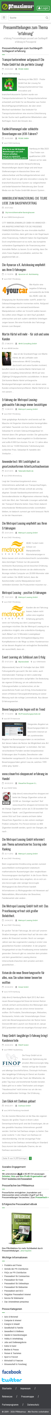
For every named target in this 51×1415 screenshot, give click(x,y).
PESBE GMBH (23, 69)
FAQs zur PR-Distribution (15, 1272)
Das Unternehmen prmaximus (16, 1301)
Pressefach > (42, 1197)
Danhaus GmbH (24, 1106)
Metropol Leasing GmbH (28, 409)
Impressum (25, 1388)
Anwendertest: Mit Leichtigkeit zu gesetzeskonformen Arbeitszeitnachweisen (25, 464)
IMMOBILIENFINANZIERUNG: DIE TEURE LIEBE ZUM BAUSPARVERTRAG (24, 200)
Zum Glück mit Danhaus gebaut (19, 1100)
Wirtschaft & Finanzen (13, 1360)
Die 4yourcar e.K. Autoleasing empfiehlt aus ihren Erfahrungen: (23, 267)
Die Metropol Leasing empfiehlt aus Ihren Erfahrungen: (24, 525)
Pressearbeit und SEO (13, 1290)
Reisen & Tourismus (12, 1353)
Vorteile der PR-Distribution (16, 1268)
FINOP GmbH (23, 1045)
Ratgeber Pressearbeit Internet (17, 1294)
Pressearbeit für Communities (17, 1276)
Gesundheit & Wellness (14, 1331)
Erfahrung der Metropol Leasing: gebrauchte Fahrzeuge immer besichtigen (24, 402)
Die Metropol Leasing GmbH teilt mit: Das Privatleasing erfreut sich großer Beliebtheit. (25, 910)
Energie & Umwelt (12, 1323)
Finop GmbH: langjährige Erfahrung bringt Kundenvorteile (25, 1038)
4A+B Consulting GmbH (27, 344)
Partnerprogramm (10, 1404)
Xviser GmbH (23, 987)
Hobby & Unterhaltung (13, 1338)
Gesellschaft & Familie (13, 1327)
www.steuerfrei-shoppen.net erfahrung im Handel (25, 776)
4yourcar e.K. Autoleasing (28, 274)
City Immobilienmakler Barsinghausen (20, 212)
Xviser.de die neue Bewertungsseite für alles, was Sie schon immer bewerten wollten (23, 977)
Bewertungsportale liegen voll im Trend (23, 709)
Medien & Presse (11, 1349)
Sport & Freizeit (11, 1356)
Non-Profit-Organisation (31, 1176)
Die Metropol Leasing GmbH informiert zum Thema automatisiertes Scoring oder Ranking (24, 844)
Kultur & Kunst (10, 1345)
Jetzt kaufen (25, 1251)
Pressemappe (27, 1396)
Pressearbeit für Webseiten (16, 1287)
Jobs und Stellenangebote (15, 1342)
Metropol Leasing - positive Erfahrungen (24, 592)
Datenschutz (33, 1404)
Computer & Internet (12, 1320)
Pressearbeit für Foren (13, 1279)
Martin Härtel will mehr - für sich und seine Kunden (25, 336)
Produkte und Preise (13, 1265)
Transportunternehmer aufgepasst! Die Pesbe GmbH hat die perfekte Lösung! (23, 62)
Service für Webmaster (14, 1298)
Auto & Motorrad (11, 1316)
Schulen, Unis (8, 1176)
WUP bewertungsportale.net (29, 714)
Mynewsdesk (23, 662)
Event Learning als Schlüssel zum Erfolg (23, 657)
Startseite (7, 1388)
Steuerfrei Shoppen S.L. (27, 783)
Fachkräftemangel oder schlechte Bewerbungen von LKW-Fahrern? (20, 131)
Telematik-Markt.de (25, 471)
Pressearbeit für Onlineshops (16, 1283)
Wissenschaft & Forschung (15, 1364)
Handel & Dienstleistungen (15, 1334)
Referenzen (7, 1396)
